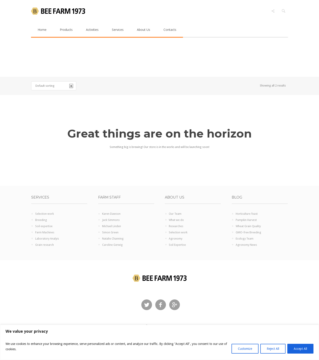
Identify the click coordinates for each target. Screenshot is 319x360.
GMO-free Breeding (248, 232)
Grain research (44, 244)
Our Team (175, 213)
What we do (176, 220)
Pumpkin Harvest (246, 220)
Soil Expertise (177, 244)
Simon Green (110, 232)
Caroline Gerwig (112, 244)
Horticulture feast (247, 213)
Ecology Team (244, 238)
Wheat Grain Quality (248, 226)
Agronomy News (246, 244)
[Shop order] (53, 85)
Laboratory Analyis (47, 238)
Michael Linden (111, 226)
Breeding (41, 220)
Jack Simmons (111, 220)
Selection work (44, 213)
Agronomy (175, 238)
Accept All (300, 348)
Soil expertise (44, 226)
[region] (159, 342)
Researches (176, 226)
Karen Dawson (111, 213)
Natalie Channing (113, 238)
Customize (245, 348)
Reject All (273, 348)
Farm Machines (44, 232)
